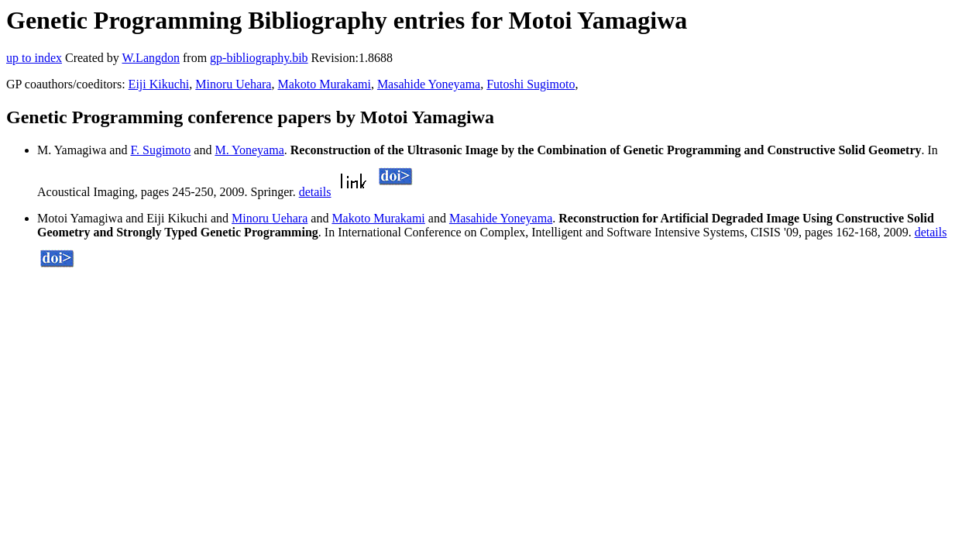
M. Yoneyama (249, 150)
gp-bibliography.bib (259, 57)
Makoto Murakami (323, 84)
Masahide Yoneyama (428, 84)
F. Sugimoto (160, 150)
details (315, 191)
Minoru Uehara (233, 84)
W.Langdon (151, 57)
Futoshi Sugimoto (530, 84)
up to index (34, 57)
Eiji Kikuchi (159, 84)
